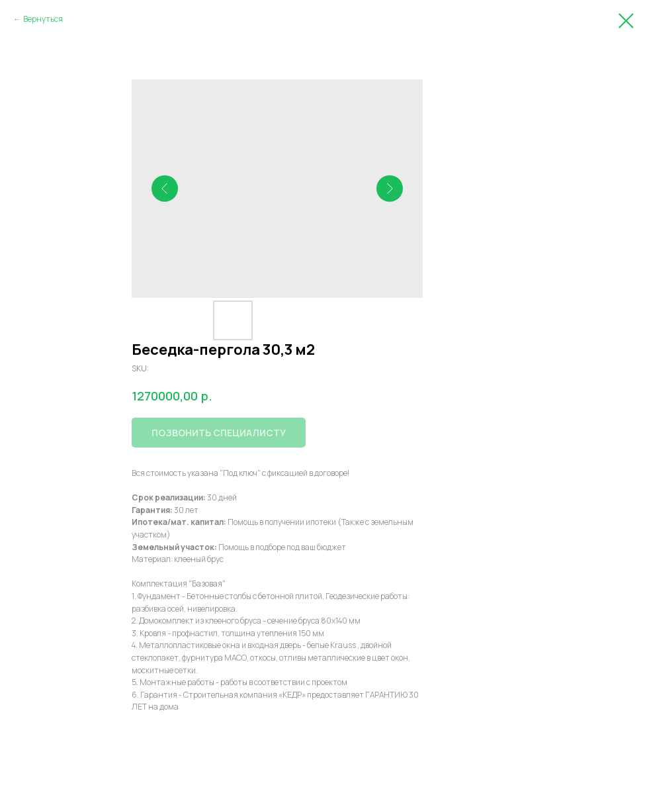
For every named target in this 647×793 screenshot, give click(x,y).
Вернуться (43, 18)
